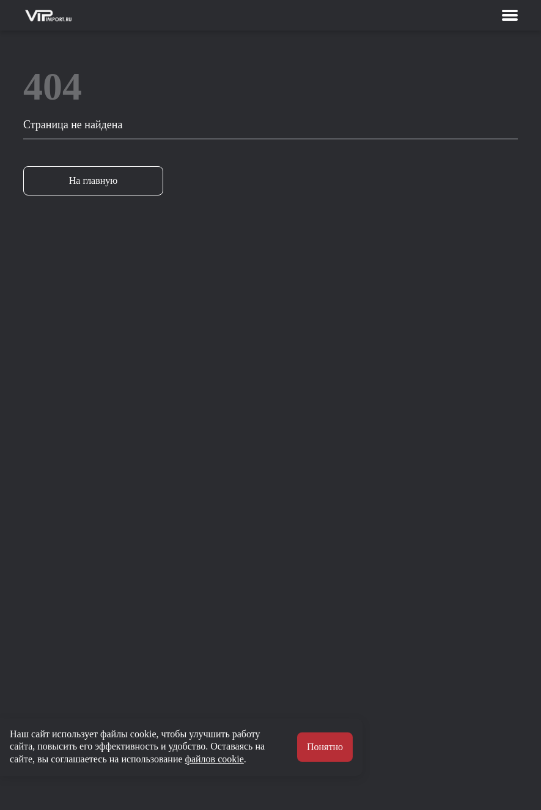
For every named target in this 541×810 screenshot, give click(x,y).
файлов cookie (214, 759)
